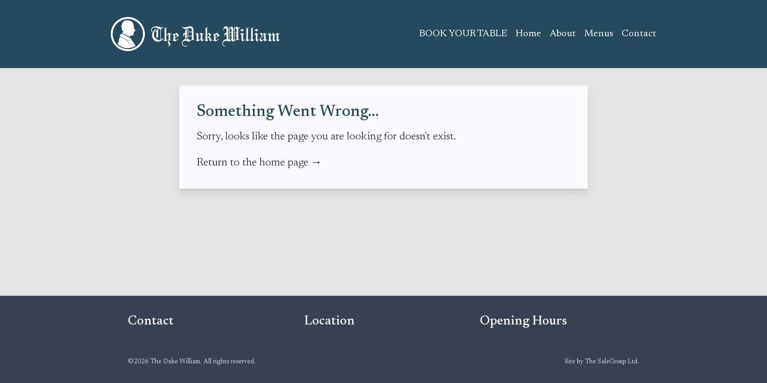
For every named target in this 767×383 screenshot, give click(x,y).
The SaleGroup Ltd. (612, 362)
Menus (598, 34)
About (563, 34)
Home (528, 34)
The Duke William (196, 34)
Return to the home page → (259, 162)
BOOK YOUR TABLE (463, 34)
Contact (639, 34)
